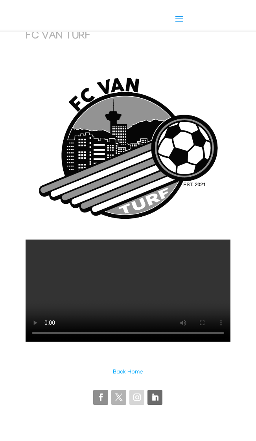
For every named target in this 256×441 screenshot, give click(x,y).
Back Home (128, 372)
